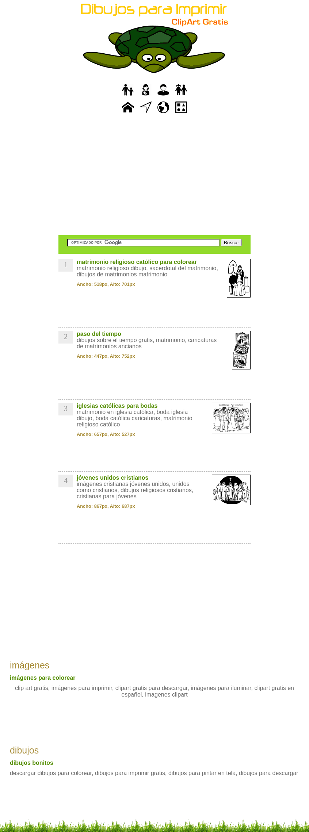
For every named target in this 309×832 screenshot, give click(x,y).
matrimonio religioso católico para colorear (137, 262)
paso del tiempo (99, 334)
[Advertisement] (154, 175)
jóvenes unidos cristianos (113, 478)
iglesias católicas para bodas (117, 406)
